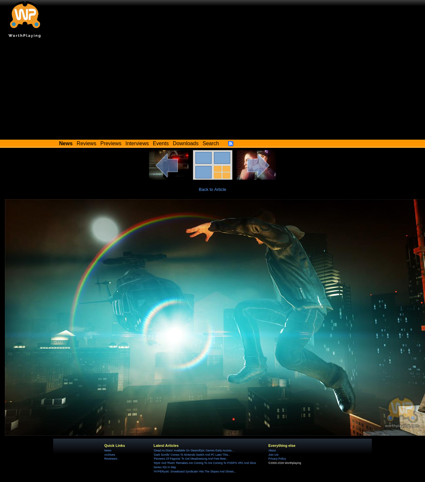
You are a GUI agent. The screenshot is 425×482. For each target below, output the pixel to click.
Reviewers (110, 458)
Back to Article (212, 189)
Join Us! (273, 454)
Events (161, 143)
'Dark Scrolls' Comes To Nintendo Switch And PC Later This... (192, 454)
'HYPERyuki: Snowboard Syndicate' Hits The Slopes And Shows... (195, 471)
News (107, 450)
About (272, 450)
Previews (110, 143)
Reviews (86, 143)
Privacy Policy (277, 458)
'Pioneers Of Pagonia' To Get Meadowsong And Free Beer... (191, 458)
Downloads (186, 143)
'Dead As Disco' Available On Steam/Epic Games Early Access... (194, 450)
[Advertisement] (212, 90)
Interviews (137, 143)
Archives (109, 454)
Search (210, 143)
